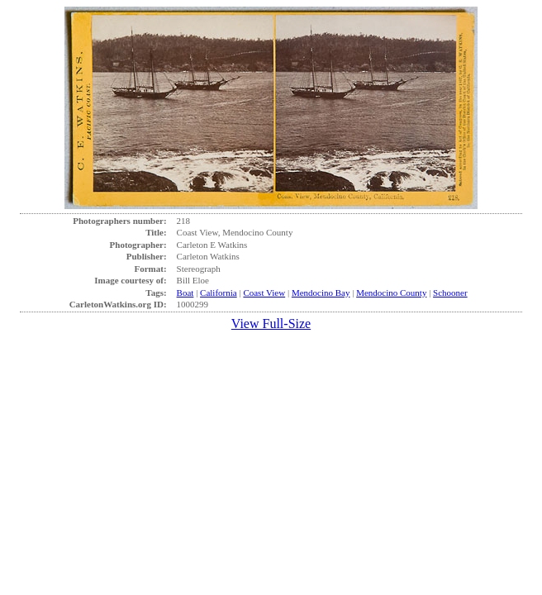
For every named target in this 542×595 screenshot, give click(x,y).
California (218, 293)
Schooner (450, 293)
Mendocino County (391, 293)
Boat (185, 293)
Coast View (264, 293)
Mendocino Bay (321, 293)
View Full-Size (271, 324)
